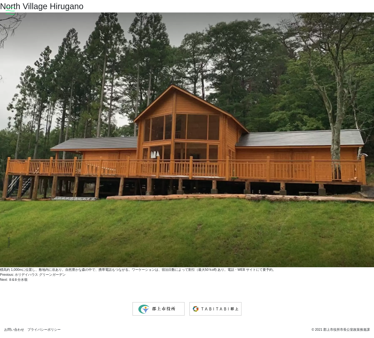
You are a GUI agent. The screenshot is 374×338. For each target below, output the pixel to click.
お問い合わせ (14, 329)
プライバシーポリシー (44, 329)
